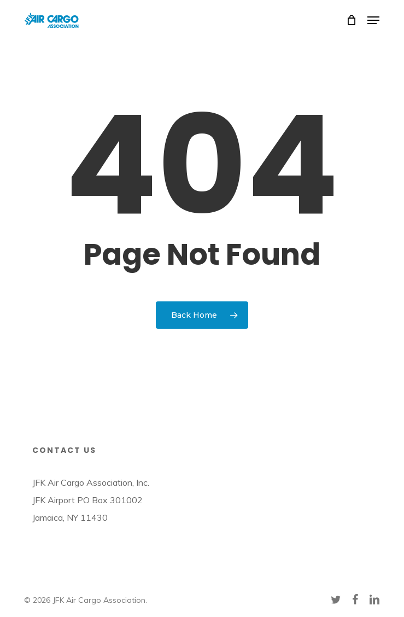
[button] (373, 20)
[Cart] (351, 20)
